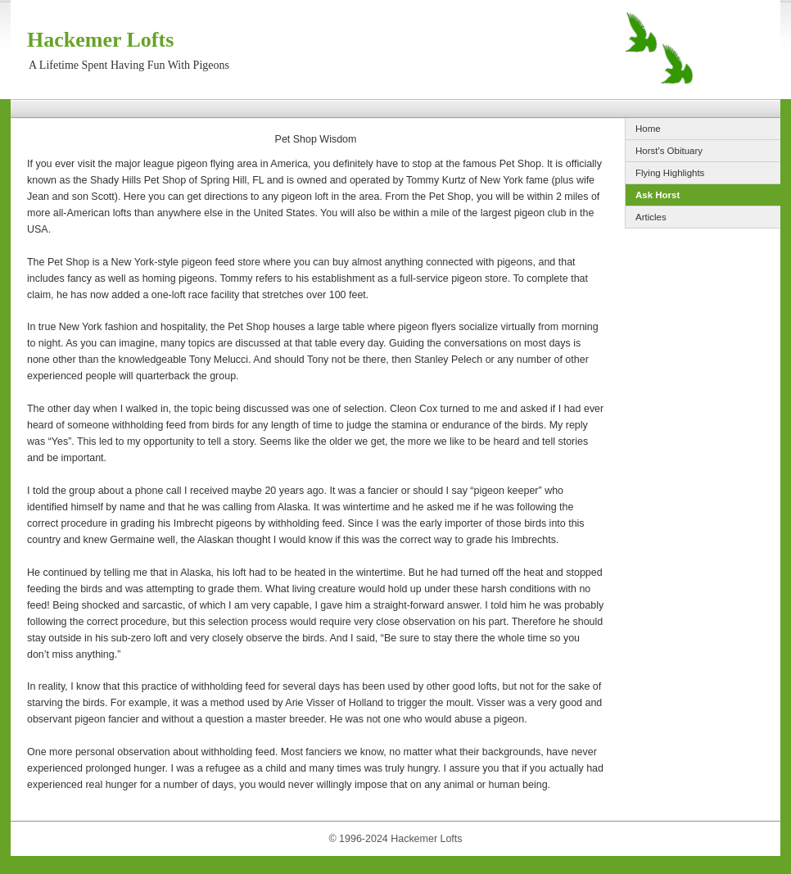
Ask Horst (657, 195)
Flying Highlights (669, 173)
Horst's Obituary (669, 151)
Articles (651, 217)
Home (648, 129)
